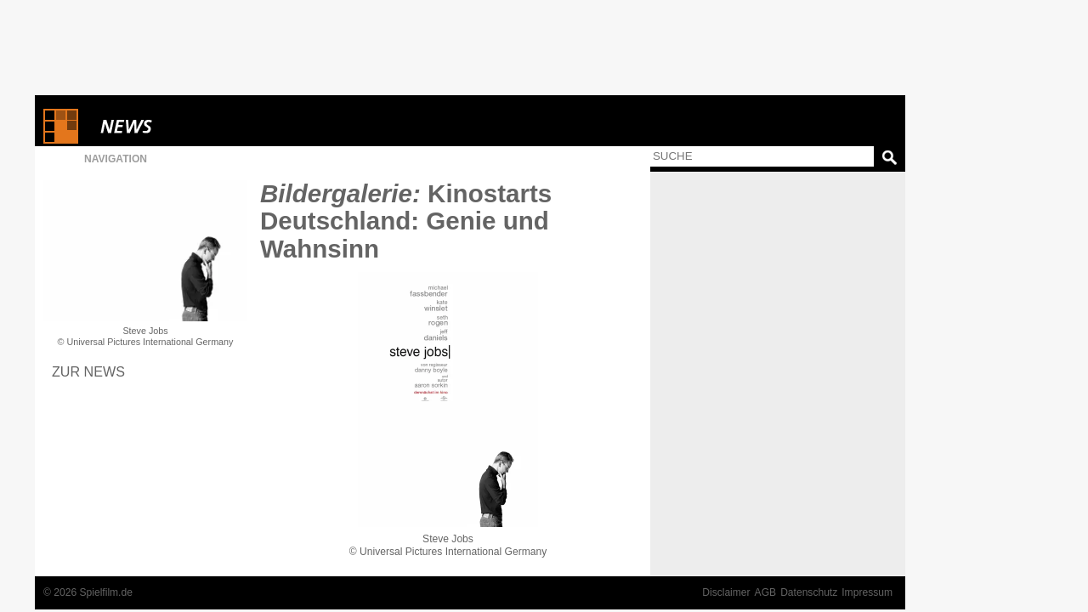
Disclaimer (726, 592)
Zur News (88, 371)
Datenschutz (808, 592)
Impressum (867, 592)
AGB (766, 592)
